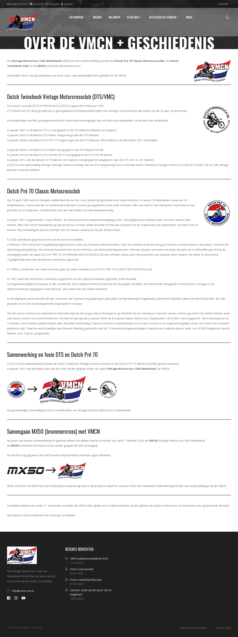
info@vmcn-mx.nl (18, 4)
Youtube (67, 4)
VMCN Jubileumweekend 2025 (89, 558)
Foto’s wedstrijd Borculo (86, 579)
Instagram (52, 4)
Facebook (37, 4)
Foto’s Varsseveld (81, 569)
